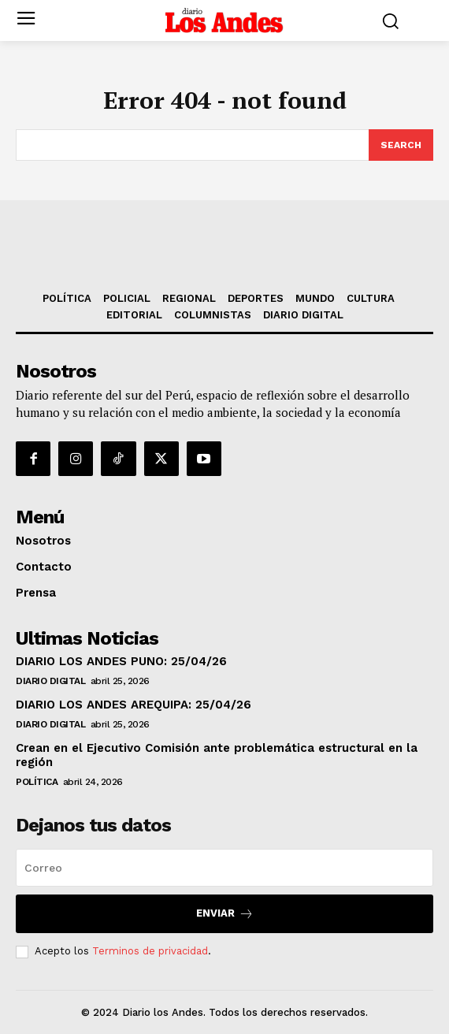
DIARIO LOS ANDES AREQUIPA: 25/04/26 (133, 704)
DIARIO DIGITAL (50, 680)
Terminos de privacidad (150, 951)
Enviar (225, 913)
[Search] (401, 145)
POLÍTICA (37, 781)
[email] (224, 868)
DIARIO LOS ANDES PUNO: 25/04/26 (121, 661)
